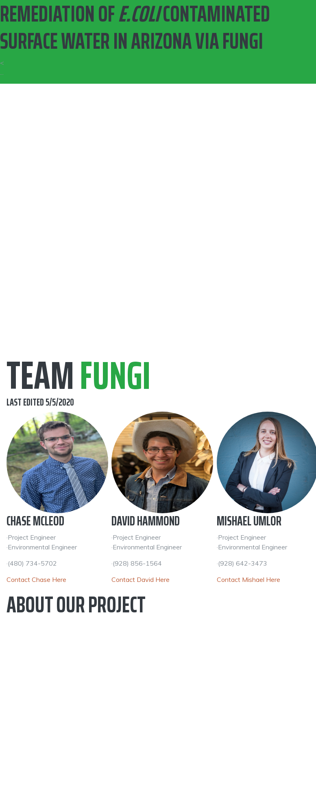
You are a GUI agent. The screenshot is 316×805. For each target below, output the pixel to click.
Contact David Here (140, 579)
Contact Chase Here (36, 579)
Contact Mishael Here (248, 579)
